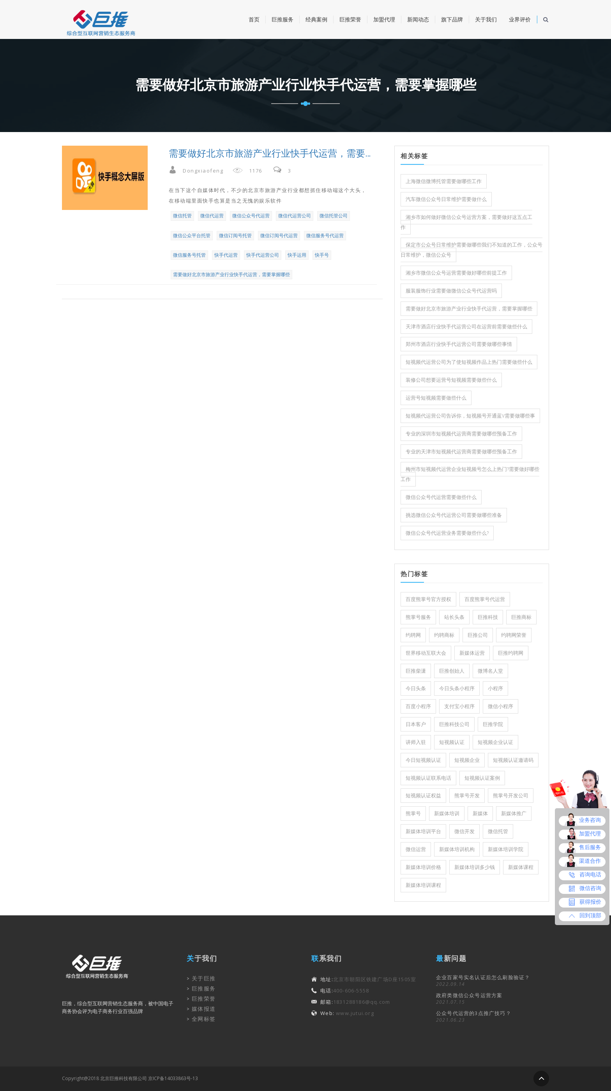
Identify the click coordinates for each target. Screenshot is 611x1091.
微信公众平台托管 (191, 235)
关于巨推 (203, 978)
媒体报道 (203, 1009)
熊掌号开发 (467, 795)
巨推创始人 (451, 671)
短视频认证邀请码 (513, 760)
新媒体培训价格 (423, 867)
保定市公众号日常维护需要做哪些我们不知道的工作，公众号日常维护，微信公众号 (471, 250)
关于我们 (486, 19)
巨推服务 (282, 19)
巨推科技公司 (454, 724)
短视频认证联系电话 (428, 778)
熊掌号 (413, 813)
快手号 (322, 255)
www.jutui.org (354, 1013)
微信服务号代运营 (325, 235)
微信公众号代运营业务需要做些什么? (447, 533)
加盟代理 (384, 19)
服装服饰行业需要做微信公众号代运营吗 (451, 291)
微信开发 (464, 831)
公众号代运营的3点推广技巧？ (473, 1013)
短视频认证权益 (423, 795)
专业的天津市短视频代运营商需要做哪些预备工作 (461, 452)
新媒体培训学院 (505, 849)
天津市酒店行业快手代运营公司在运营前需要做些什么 (466, 327)
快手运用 (297, 255)
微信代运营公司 (294, 215)
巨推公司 (478, 635)
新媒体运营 (472, 653)
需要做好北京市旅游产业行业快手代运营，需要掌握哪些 (231, 274)
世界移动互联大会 (426, 653)
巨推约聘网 (510, 653)
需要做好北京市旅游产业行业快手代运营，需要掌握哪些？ (270, 153)
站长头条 (454, 617)
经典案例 (316, 19)
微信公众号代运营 (251, 215)
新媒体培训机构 (457, 849)
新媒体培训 (446, 813)
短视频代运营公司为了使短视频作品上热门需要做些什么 (469, 362)
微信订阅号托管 (235, 235)
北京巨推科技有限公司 (123, 1078)
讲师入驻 (416, 742)
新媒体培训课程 (423, 885)
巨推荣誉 (350, 19)
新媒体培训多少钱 (474, 867)
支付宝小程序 (459, 706)
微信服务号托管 (189, 255)
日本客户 (416, 724)
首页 (254, 19)
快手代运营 (226, 255)
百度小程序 (418, 706)
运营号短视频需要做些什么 (436, 398)
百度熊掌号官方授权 (428, 599)
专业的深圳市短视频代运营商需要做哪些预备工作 (461, 434)
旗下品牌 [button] (452, 19)
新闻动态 (418, 19)
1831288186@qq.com (361, 1001)
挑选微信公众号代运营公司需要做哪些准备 (454, 515)
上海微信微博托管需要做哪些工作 (444, 181)
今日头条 (416, 688)
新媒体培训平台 (423, 831)
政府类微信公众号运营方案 (469, 995)
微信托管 (182, 215)
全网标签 (203, 1019)
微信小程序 (500, 706)
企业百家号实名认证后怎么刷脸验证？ (483, 977)
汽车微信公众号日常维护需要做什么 (446, 199)
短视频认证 (451, 742)
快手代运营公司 (262, 255)
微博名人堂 (490, 671)
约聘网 (413, 635)
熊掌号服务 (418, 617)
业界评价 (520, 19)
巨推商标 (521, 617)
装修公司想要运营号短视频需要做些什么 (451, 380)
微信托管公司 (334, 215)
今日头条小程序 (457, 688)
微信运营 (416, 849)
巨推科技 (488, 617)
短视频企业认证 (495, 742)
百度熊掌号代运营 (484, 599)
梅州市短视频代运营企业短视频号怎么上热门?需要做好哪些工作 (470, 474)
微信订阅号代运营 (279, 235)
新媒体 (480, 813)
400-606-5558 (351, 990)
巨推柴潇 (416, 671)
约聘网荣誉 (513, 635)
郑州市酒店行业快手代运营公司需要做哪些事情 (459, 344)
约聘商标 (444, 635)
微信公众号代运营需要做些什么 (441, 497)
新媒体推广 (513, 813)
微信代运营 (212, 215)
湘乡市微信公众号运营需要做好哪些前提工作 (456, 273)
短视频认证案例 (482, 778)
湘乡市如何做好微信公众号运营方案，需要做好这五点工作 (466, 222)
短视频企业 (467, 760)
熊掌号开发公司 (510, 795)
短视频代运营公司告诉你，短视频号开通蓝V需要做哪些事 (470, 416)
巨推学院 (493, 724)
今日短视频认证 (423, 760)
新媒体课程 (520, 867)
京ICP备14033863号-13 (173, 1078)
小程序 (495, 688)
